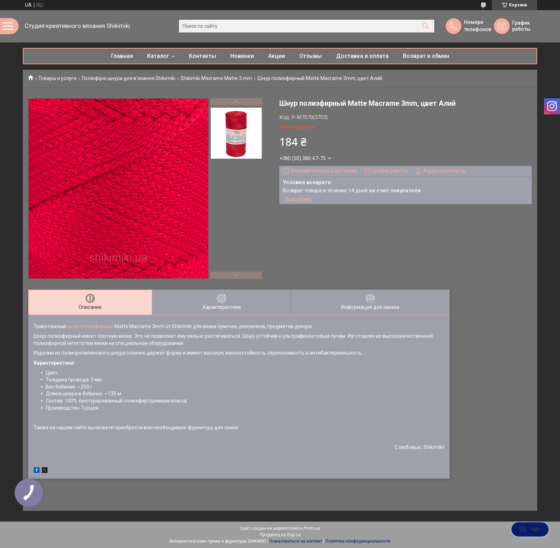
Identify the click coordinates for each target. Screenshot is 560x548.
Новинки (242, 56)
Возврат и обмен (426, 56)
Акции (276, 56)
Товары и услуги (57, 78)
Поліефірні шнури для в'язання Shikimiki (128, 78)
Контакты (202, 56)
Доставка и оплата (362, 56)
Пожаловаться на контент (295, 541)
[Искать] (425, 26)
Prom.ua (312, 528)
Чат (530, 529)
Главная (122, 56)
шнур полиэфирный (90, 326)
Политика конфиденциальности (357, 541)
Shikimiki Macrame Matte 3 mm (216, 78)
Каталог (158, 56)
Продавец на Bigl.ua (280, 534)
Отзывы (310, 56)
